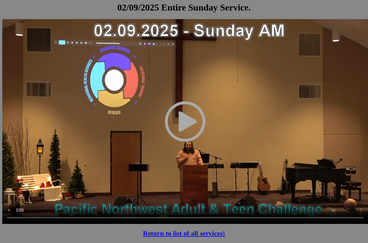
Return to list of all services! (184, 233)
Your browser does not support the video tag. (185, 121)
